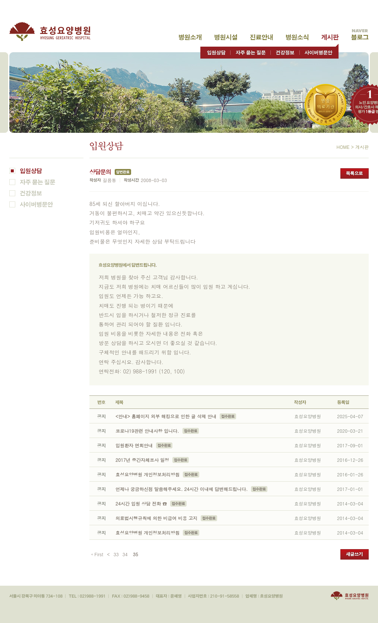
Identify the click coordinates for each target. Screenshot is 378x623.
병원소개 (190, 37)
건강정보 (285, 51)
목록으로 (354, 173)
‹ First (97, 554)
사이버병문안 (319, 51)
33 (116, 554)
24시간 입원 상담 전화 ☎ (141, 503)
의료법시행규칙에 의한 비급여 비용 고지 (156, 518)
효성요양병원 (54, 31)
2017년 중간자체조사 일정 (142, 460)
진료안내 (261, 37)
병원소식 (297, 37)
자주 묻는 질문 (250, 51)
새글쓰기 (354, 554)
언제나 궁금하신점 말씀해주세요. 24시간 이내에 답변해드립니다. (181, 489)
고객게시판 (330, 37)
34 (125, 554)
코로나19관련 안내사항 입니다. (148, 431)
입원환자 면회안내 (134, 445)
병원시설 (226, 37)
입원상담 (215, 51)
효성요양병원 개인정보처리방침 (147, 474)
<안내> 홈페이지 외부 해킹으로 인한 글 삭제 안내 (165, 416)
